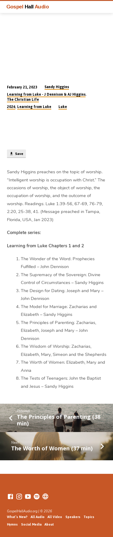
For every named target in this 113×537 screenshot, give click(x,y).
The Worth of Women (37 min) (52, 448)
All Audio (38, 517)
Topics (88, 517)
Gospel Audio (27, 7)
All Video (55, 517)
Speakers (72, 517)
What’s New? (17, 517)
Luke (62, 107)
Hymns (12, 524)
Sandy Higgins (57, 87)
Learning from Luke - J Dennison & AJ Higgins (46, 94)
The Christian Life (23, 99)
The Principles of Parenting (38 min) (58, 420)
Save (16, 153)
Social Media (31, 524)
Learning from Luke (34, 107)
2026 (11, 107)
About (49, 524)
